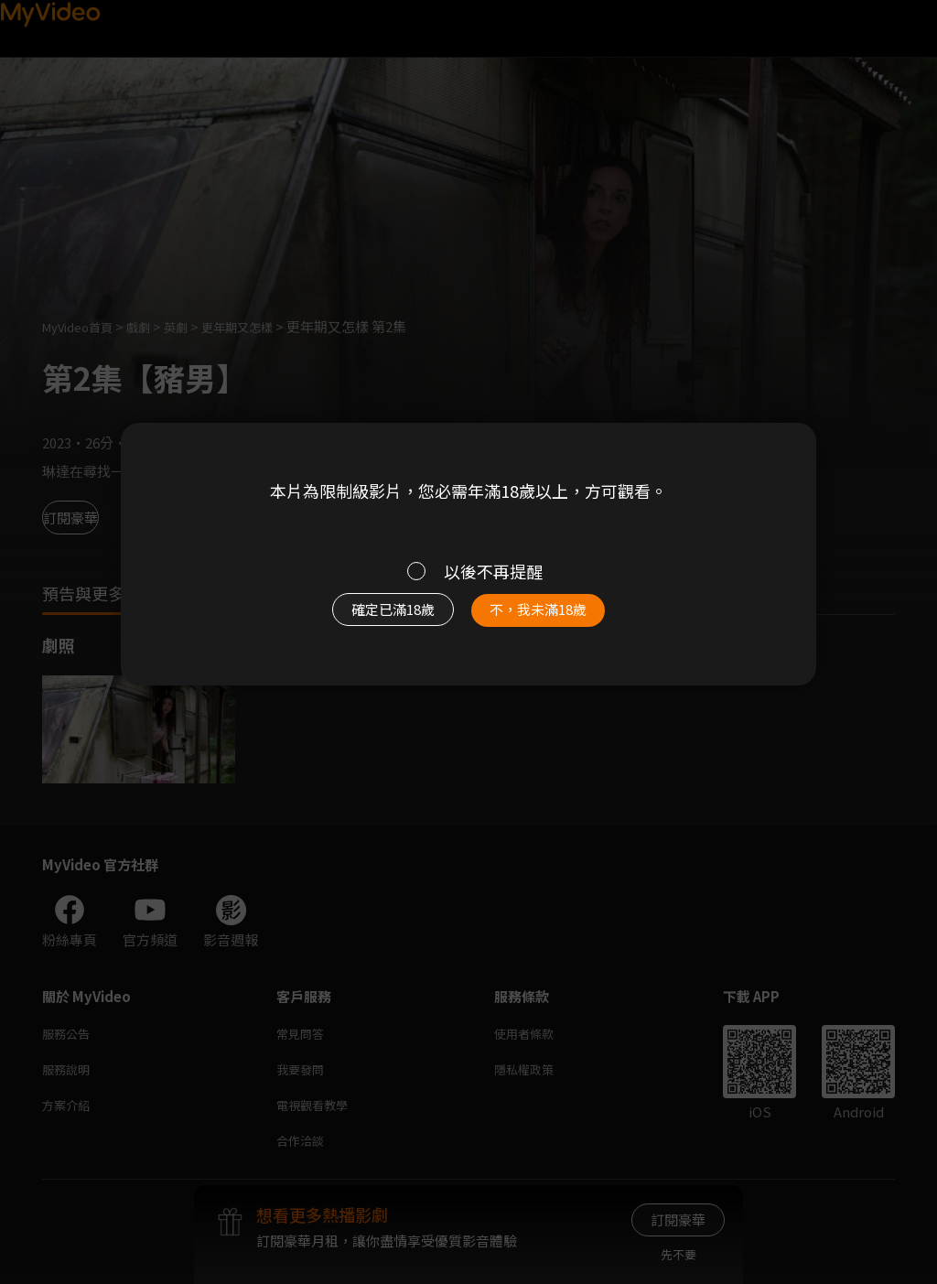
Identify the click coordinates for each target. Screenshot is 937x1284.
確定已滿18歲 (372, 619)
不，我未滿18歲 (558, 619)
